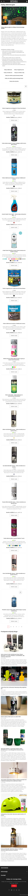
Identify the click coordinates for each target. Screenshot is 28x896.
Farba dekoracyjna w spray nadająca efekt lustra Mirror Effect (14, 144)
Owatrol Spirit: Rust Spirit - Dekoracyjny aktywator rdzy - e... (14, 215)
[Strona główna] (14, 1)
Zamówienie (14, 868)
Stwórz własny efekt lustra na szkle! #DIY (11, 57)
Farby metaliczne (8, 72)
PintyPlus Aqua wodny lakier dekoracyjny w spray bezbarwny (14, 610)
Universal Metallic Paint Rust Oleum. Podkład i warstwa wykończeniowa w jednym (12, 849)
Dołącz (14, 885)
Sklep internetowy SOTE (24, 894)
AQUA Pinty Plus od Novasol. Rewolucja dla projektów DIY (13, 688)
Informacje (14, 871)
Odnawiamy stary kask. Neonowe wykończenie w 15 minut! (13, 814)
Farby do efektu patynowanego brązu (14, 78)
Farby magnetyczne (19, 69)
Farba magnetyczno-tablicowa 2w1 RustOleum (14, 288)
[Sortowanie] (26, 86)
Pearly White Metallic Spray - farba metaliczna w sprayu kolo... (14, 502)
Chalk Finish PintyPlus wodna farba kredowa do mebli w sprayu (14, 251)
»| (21, 626)
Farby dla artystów (14, 81)
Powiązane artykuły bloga (9, 631)
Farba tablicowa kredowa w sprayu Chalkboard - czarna (14, 178)
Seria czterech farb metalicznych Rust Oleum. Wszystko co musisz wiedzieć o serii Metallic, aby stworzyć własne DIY (13, 52)
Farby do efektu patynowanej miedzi (14, 75)
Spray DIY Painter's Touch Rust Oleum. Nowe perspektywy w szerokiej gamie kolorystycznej (12, 59)
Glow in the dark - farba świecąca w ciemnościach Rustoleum (14, 395)
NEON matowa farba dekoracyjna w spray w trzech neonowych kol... (14, 359)
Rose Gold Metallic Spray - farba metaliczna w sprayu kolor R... (14, 574)
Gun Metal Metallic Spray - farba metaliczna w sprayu (14, 466)
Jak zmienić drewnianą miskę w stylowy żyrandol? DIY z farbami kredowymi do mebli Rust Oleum (14, 62)
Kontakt (3, 875)
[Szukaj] (4, 1)
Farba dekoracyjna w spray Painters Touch (14, 538)
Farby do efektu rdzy (19, 72)
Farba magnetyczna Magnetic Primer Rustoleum (14, 108)
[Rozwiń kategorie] (1, 1)
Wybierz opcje (14, 120)
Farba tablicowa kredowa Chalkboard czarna (14, 323)
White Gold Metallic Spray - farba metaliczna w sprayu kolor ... (14, 430)
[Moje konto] (27, 1)
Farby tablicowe (8, 69)
